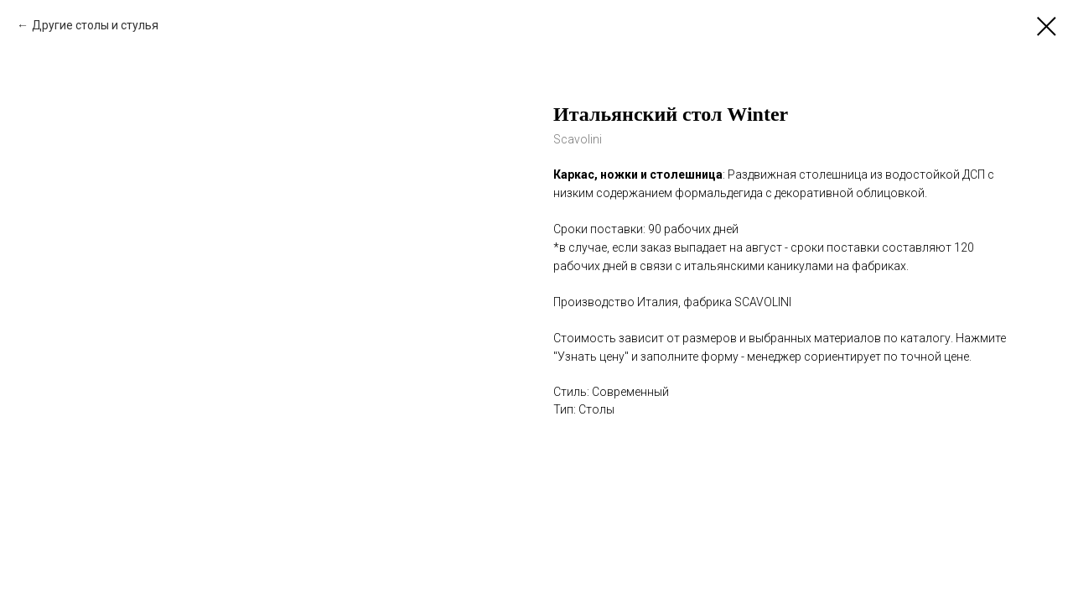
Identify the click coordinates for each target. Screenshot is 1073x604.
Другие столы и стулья (95, 25)
